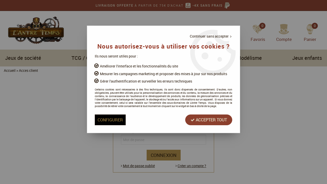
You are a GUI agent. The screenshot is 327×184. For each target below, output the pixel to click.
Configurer (110, 120)
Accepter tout (209, 120)
